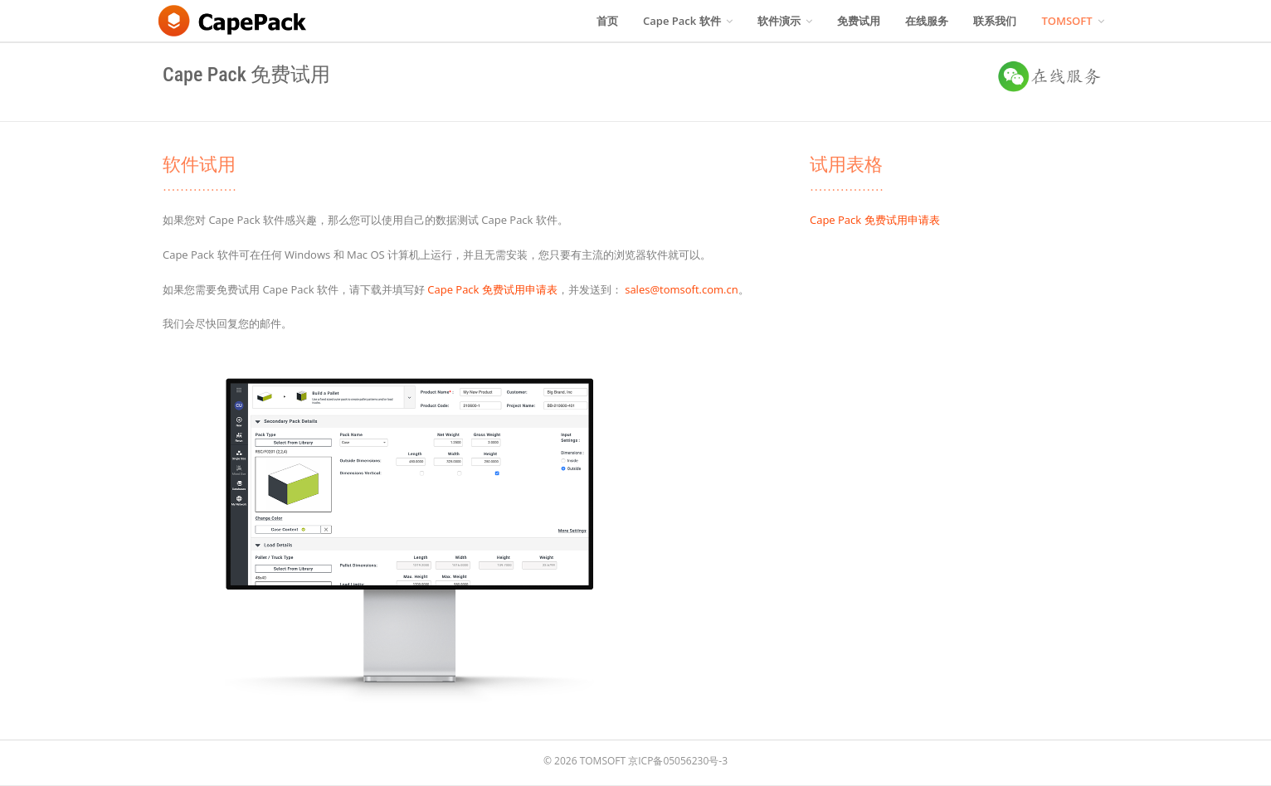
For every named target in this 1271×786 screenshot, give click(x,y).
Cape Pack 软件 (688, 20)
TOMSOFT (1072, 20)
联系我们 (994, 20)
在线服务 (926, 20)
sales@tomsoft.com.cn (681, 289)
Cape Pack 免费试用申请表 (492, 289)
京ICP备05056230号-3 (678, 761)
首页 (607, 20)
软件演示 (784, 20)
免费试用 (858, 20)
